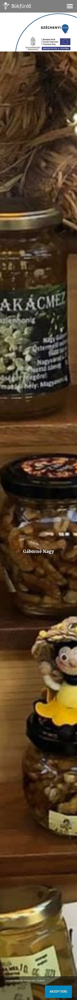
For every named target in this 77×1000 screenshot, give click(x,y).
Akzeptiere (58, 991)
